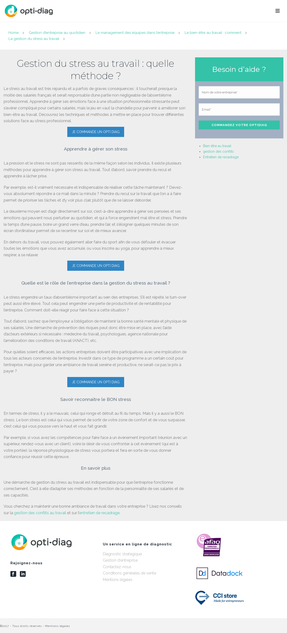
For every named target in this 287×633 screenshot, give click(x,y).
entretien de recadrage (99, 513)
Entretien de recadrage (221, 157)
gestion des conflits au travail (40, 513)
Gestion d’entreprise (120, 560)
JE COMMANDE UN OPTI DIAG (96, 132)
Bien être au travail (217, 146)
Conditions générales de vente (129, 573)
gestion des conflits (218, 151)
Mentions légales (117, 579)
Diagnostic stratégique (122, 554)
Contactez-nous (117, 567)
